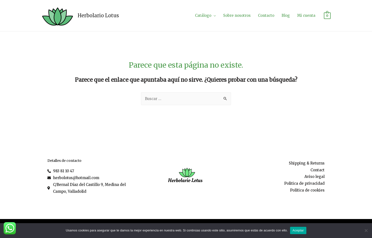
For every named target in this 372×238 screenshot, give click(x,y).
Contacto (266, 15)
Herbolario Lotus (98, 15)
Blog (286, 15)
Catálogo (203, 15)
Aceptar (298, 230)
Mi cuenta (306, 15)
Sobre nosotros (237, 15)
